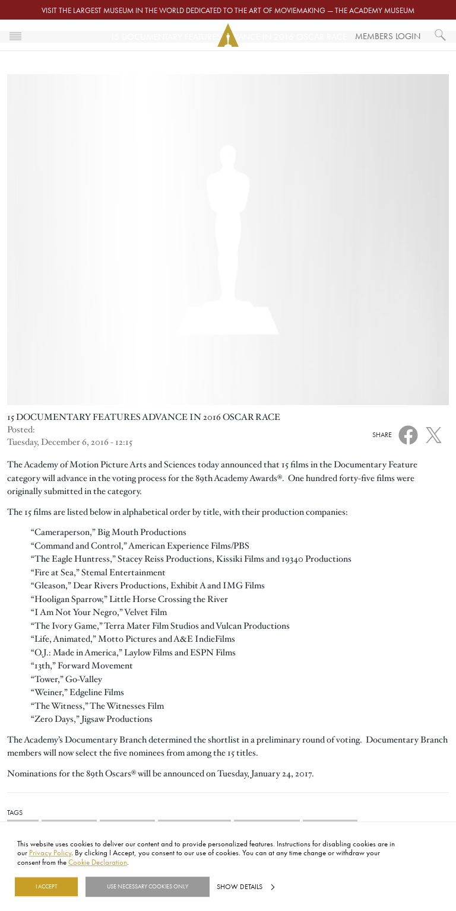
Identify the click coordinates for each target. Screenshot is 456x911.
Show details (239, 887)
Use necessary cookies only (147, 886)
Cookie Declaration (97, 862)
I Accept (46, 886)
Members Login (387, 36)
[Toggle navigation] (15, 35)
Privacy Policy (50, 853)
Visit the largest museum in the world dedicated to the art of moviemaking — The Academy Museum (228, 10)
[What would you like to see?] (440, 35)
